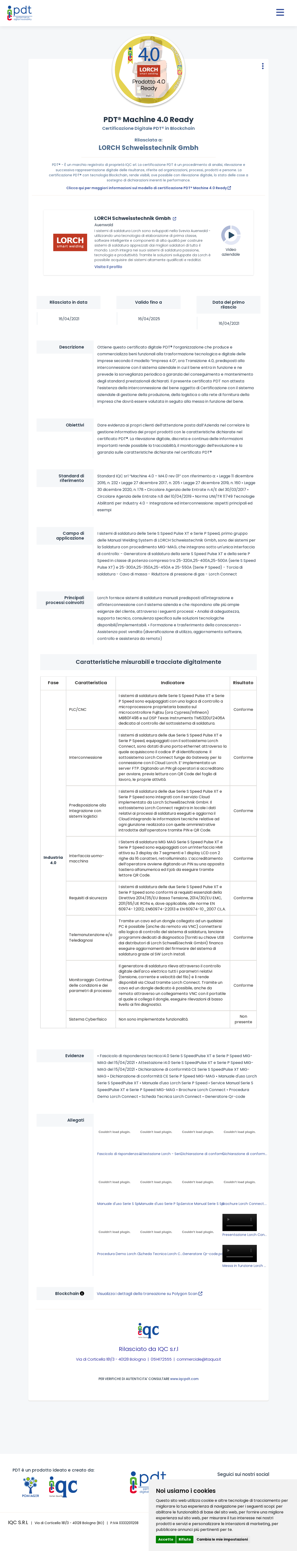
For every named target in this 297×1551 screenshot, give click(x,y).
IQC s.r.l (168, 1349)
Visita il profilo (108, 267)
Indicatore (172, 683)
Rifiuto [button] (185, 1539)
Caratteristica (91, 683)
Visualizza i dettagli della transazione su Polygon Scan (149, 1293)
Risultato (243, 683)
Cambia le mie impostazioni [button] (222, 1539)
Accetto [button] (165, 1539)
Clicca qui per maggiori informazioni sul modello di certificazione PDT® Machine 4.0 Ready (148, 188)
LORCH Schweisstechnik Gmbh (148, 147)
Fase (53, 683)
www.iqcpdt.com (184, 1379)
